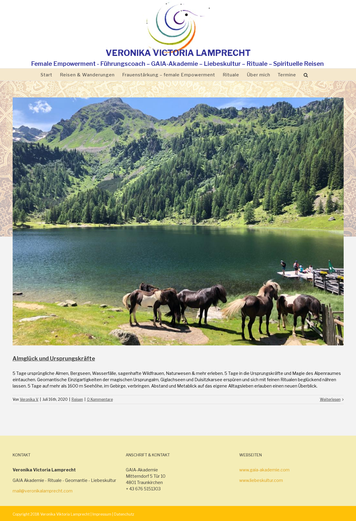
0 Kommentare (100, 399)
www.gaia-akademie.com (264, 469)
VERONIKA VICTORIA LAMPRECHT (178, 53)
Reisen (77, 399)
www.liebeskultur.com (261, 480)
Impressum (101, 514)
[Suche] (306, 75)
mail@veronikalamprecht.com (43, 490)
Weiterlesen (330, 399)
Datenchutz (124, 514)
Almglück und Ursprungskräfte (54, 358)
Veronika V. (29, 399)
